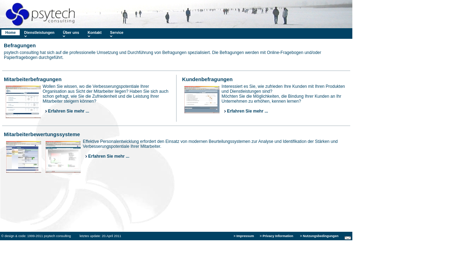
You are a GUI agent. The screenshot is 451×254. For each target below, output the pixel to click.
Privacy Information (277, 236)
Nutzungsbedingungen (320, 236)
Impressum (245, 236)
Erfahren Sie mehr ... (67, 111)
